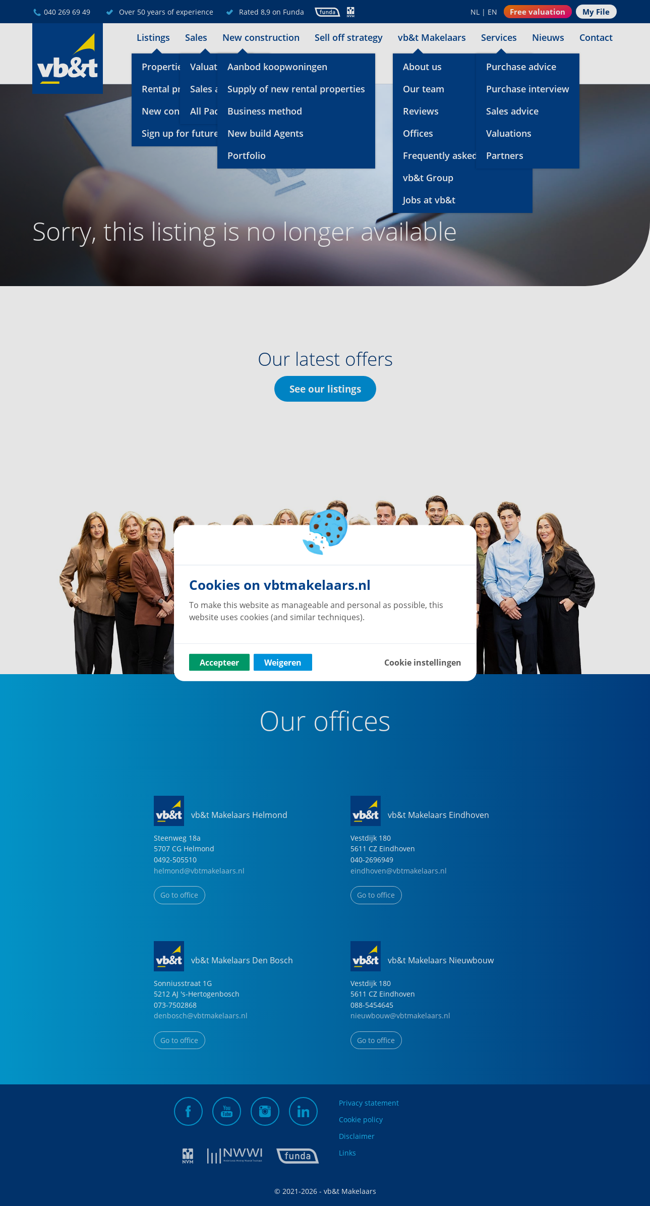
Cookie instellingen (422, 662)
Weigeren (283, 662)
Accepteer (219, 662)
